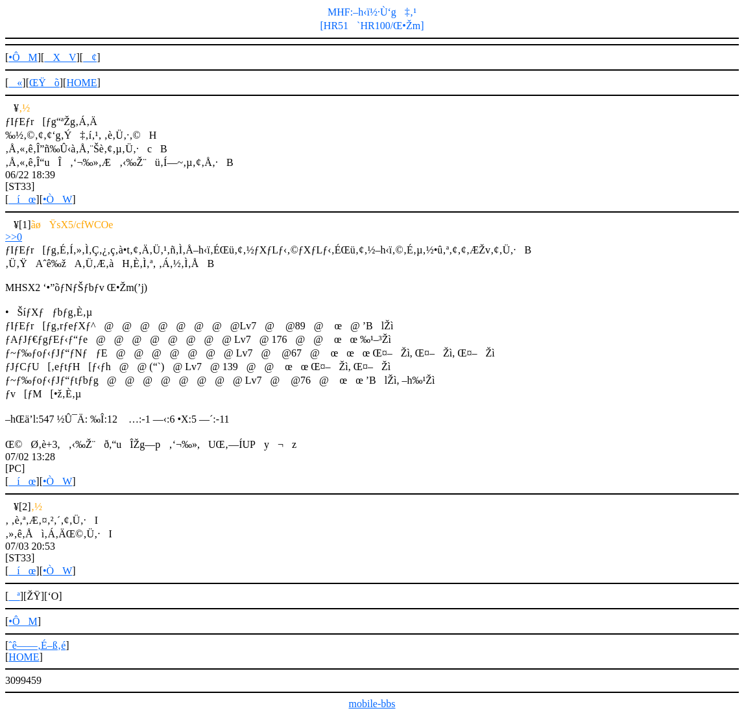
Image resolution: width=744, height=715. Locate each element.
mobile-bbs (372, 703)
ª (13, 596)
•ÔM (22, 57)
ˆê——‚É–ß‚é (37, 645)
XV (60, 57)
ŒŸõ (44, 82)
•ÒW (57, 199)
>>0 (13, 236)
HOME (81, 82)
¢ (90, 57)
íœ (22, 199)
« (15, 82)
